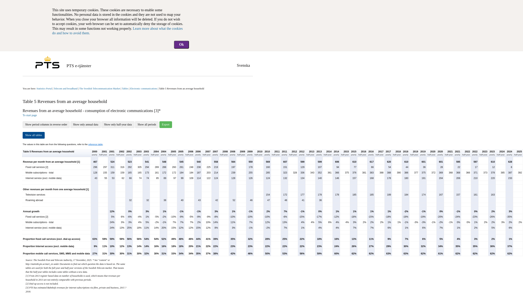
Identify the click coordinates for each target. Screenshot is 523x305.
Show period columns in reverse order (46, 124)
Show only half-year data (118, 124)
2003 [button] (138, 153)
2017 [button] (379, 153)
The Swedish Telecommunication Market (99, 88)
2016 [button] (362, 153)
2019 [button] (414, 153)
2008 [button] (224, 153)
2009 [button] (241, 153)
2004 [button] (155, 153)
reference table (95, 144)
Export (165, 124)
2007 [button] (207, 153)
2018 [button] (397, 153)
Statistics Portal (44, 88)
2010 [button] (258, 153)
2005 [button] (172, 153)
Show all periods (147, 124)
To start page (30, 115)
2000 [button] (94, 153)
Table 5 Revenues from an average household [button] (48, 151)
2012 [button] (293, 153)
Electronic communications (143, 88)
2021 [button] (449, 153)
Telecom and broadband (66, 88)
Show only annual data (85, 124)
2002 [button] (120, 153)
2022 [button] (466, 153)
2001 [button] (103, 153)
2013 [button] (310, 153)
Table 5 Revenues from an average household (181, 88)
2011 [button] (276, 153)
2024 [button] (501, 153)
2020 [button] (431, 153)
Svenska (243, 65)
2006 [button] (189, 153)
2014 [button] (328, 153)
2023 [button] (483, 153)
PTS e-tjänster (79, 65)
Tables (125, 88)
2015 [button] (345, 153)
